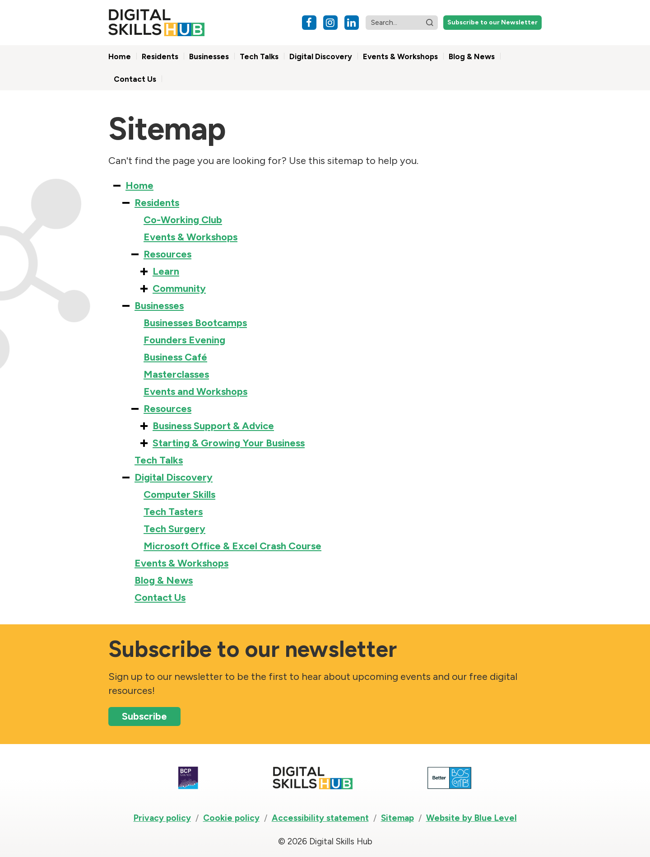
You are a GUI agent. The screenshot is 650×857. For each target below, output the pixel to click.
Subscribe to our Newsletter (492, 22)
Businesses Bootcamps (195, 323)
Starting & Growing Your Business (229, 443)
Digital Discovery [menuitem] (320, 56)
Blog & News (164, 580)
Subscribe (144, 716)
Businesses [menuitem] (209, 56)
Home (139, 185)
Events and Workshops (195, 391)
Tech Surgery (174, 529)
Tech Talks (159, 460)
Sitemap (397, 818)
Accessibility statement (320, 818)
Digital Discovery (174, 477)
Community (179, 288)
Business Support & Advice (213, 426)
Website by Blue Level (471, 818)
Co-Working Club (183, 220)
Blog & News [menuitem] (472, 56)
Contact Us (160, 597)
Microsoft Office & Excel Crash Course (232, 546)
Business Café (175, 357)
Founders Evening (184, 340)
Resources (167, 254)
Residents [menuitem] (160, 56)
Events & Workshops (190, 237)
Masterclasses (176, 374)
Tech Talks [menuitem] (259, 56)
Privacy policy (162, 818)
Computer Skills (179, 494)
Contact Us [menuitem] (135, 79)
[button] (430, 22)
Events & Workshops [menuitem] (400, 56)
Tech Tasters (173, 512)
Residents (157, 203)
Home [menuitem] (119, 56)
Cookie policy (231, 818)
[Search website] (402, 22)
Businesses (159, 306)
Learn (166, 271)
